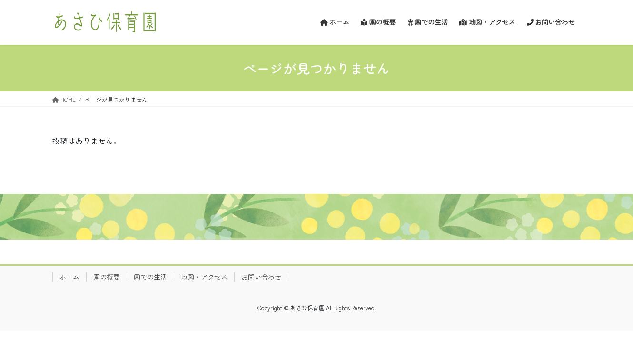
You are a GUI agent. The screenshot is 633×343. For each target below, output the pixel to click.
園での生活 (150, 277)
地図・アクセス (204, 277)
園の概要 (106, 277)
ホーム (69, 277)
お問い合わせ (261, 277)
